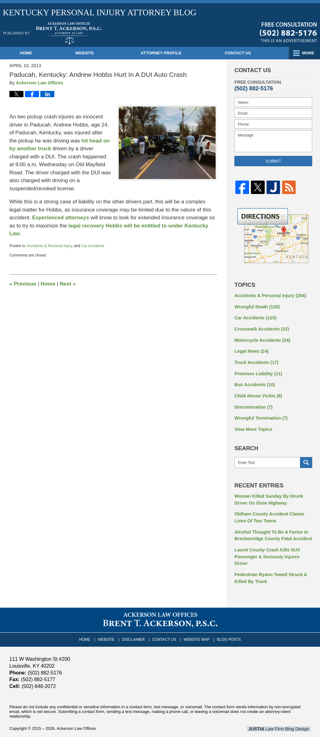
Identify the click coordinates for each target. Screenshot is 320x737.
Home (29, 53)
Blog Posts (227, 627)
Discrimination (252, 404)
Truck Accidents (255, 360)
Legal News (251, 349)
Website (91, 53)
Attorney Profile (168, 53)
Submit (273, 161)
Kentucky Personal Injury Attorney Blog (52, 33)
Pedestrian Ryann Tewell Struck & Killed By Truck (269, 566)
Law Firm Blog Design (281, 717)
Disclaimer (134, 627)
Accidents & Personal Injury (50, 246)
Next (68, 284)
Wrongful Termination (260, 415)
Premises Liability (257, 371)
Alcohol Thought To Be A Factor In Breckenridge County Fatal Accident (272, 531)
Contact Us (248, 53)
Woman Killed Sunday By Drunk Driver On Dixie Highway (267, 496)
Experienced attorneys (61, 218)
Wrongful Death (256, 306)
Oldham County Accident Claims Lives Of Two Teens (268, 514)
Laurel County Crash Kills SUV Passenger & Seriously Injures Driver (272, 549)
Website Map (196, 627)
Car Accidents (92, 246)
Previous (22, 284)
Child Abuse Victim (257, 393)
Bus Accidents (254, 382)
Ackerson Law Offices (76, 716)
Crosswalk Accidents (260, 328)
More (307, 53)
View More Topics (252, 426)
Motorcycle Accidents (261, 338)
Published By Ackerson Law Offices (288, 32)
